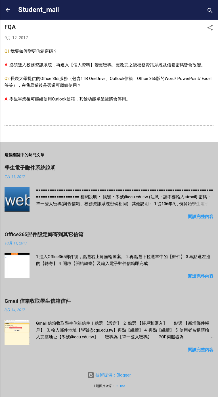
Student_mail (38, 10)
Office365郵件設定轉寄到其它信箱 (44, 234)
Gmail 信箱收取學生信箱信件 (38, 301)
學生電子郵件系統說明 (30, 168)
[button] (210, 28)
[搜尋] (210, 11)
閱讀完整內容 (200, 216)
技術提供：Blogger (109, 375)
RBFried (120, 386)
